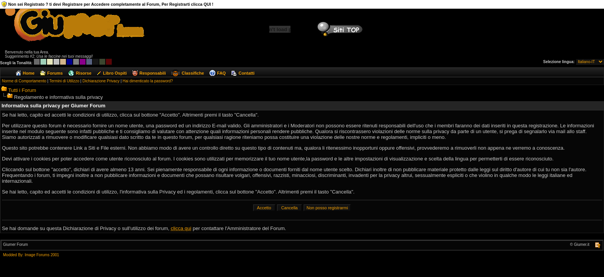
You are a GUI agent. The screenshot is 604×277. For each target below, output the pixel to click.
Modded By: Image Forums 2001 (31, 255)
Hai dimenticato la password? (147, 81)
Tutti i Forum (22, 90)
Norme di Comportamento (24, 81)
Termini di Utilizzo (64, 81)
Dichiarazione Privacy (100, 81)
